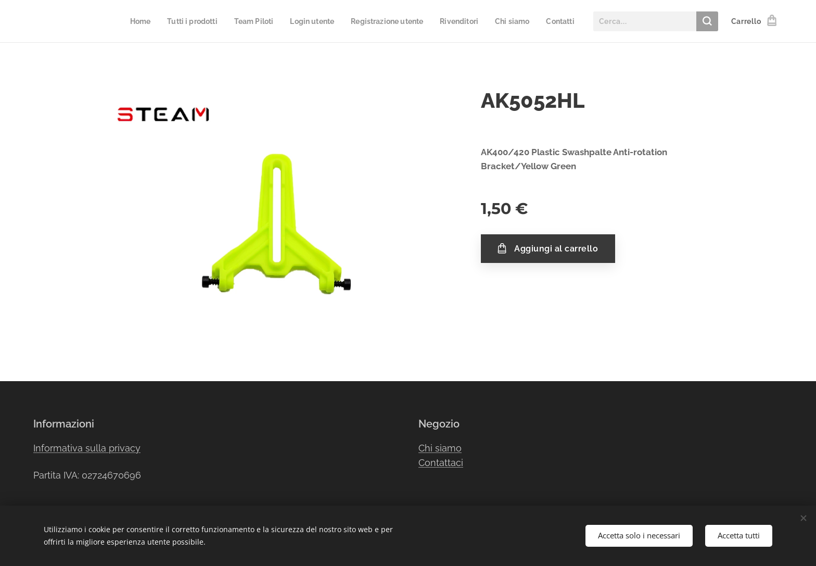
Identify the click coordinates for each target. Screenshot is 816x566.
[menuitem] (117, 21)
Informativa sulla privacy (87, 448)
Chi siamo (440, 448)
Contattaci (440, 463)
